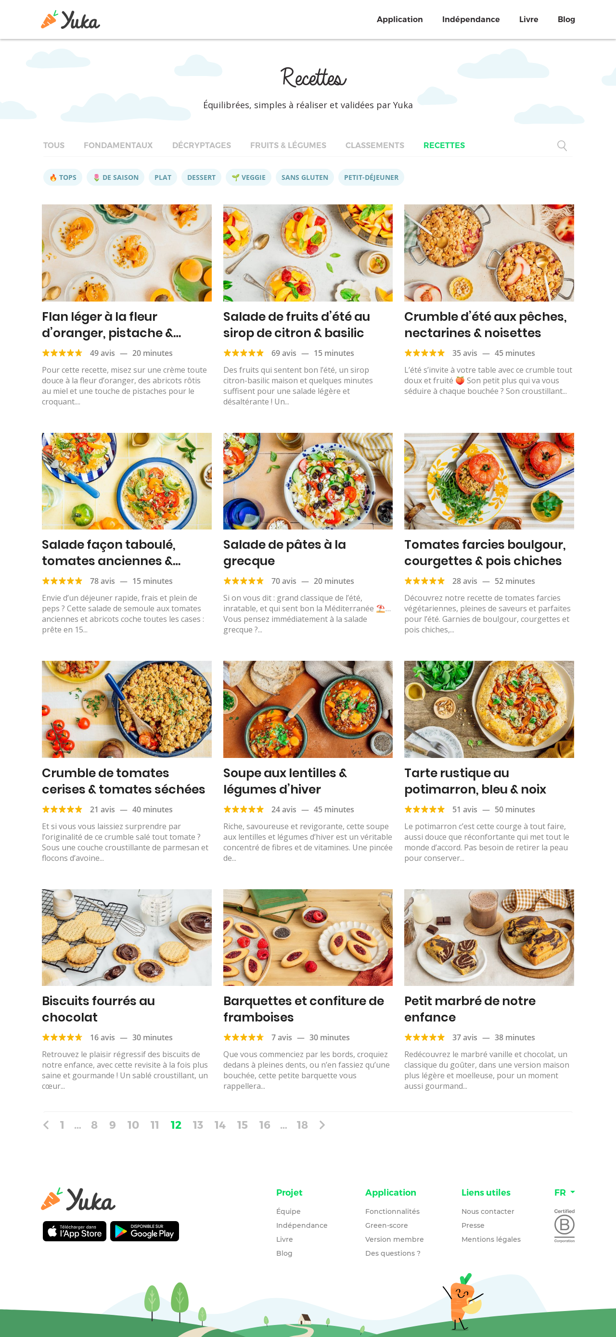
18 (302, 1124)
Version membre (394, 1239)
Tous (53, 145)
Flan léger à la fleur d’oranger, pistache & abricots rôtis (107, 333)
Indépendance (471, 19)
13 (198, 1124)
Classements (375, 145)
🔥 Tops (63, 177)
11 (155, 1124)
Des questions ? (393, 1253)
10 (133, 1124)
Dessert (201, 177)
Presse (473, 1225)
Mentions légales (491, 1239)
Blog (566, 19)
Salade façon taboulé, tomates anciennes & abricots (109, 561)
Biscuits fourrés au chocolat (98, 1009)
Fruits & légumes (288, 145)
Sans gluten (305, 177)
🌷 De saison (115, 177)
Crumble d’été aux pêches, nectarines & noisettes (485, 324)
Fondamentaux (118, 145)
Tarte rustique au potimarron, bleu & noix (475, 781)
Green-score (386, 1225)
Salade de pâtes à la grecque (284, 552)
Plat (162, 177)
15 (242, 1124)
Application (400, 19)
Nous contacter (488, 1211)
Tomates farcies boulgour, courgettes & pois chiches (485, 552)
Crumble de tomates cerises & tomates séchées (123, 781)
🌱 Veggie (248, 177)
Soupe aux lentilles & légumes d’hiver (285, 781)
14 (220, 1124)
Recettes (444, 145)
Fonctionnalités (392, 1211)
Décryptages (201, 145)
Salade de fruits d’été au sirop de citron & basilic (296, 324)
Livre (529, 19)
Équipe (288, 1211)
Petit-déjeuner (371, 177)
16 (264, 1124)
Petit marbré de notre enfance (470, 1009)
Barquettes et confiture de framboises (303, 1009)
